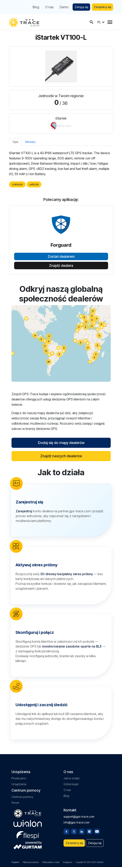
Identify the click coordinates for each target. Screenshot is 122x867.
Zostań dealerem (61, 257)
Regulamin (15, 862)
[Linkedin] (81, 831)
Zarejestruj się (102, 7)
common (17, 184)
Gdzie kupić (71, 784)
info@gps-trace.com (77, 822)
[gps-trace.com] (24, 22)
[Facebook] (66, 831)
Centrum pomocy (22, 796)
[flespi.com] (27, 834)
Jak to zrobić (72, 778)
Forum (15, 802)
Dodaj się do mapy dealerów (61, 443)
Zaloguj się (81, 7)
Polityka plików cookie (50, 862)
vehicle (34, 184)
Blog (36, 7)
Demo (64, 7)
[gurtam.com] (27, 823)
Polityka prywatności (30, 862)
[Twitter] (74, 831)
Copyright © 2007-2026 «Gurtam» (90, 862)
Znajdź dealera (61, 266)
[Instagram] (89, 831)
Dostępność (67, 862)
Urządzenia (18, 784)
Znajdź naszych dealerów (61, 456)
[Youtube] (97, 831)
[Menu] (110, 22)
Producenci (18, 778)
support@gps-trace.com (79, 816)
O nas (49, 7)
